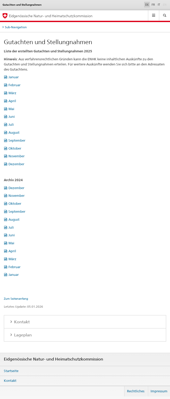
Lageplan (22, 335)
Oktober (14, 148)
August (13, 132)
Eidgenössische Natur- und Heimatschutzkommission (50, 16)
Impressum (159, 391)
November (16, 156)
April (12, 101)
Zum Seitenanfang (16, 298)
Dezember (16, 164)
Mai (11, 109)
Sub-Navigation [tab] (16, 27)
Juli (11, 124)
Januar (13, 77)
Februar (14, 85)
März (12, 93)
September (16, 140)
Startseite (11, 371)
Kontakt (21, 321)
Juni (11, 116)
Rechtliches (135, 391)
